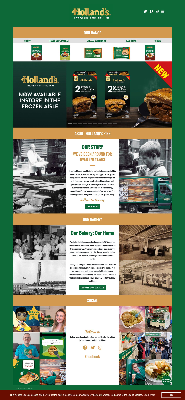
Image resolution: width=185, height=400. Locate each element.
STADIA (158, 40)
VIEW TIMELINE (92, 206)
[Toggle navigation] (163, 11)
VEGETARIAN (131, 40)
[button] (25, 94)
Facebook (92, 356)
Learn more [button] (149, 395)
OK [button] (171, 395)
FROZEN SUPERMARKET (59, 40)
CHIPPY (27, 40)
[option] (92, 94)
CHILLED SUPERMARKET (97, 40)
